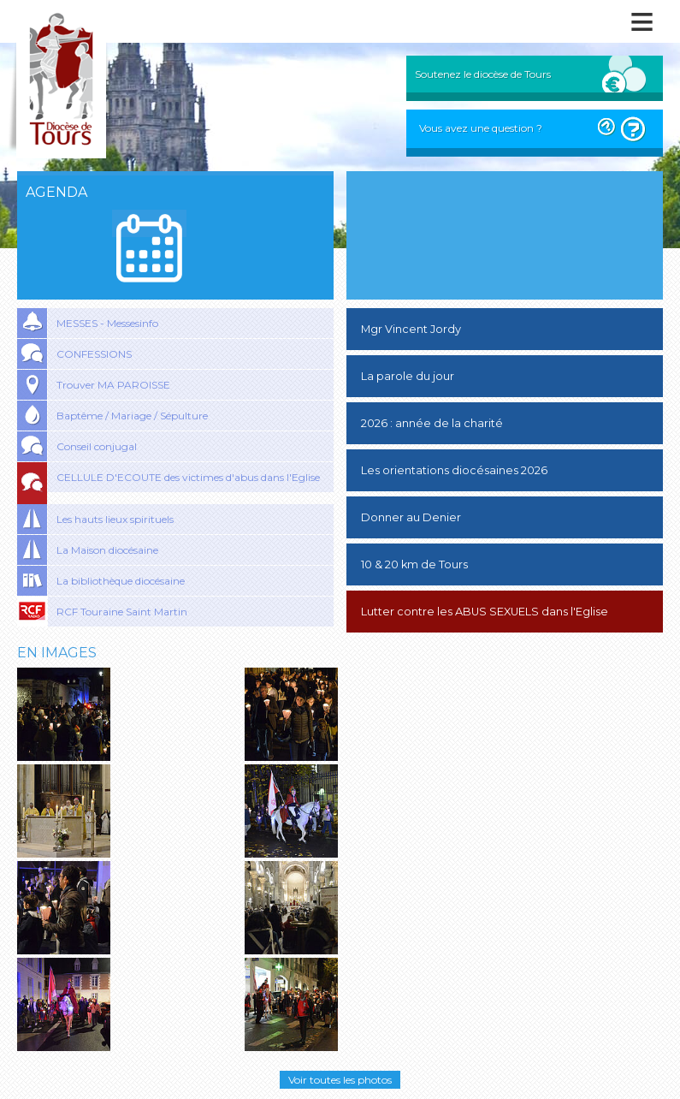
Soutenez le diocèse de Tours (483, 74)
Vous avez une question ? (480, 128)
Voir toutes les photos (340, 1079)
